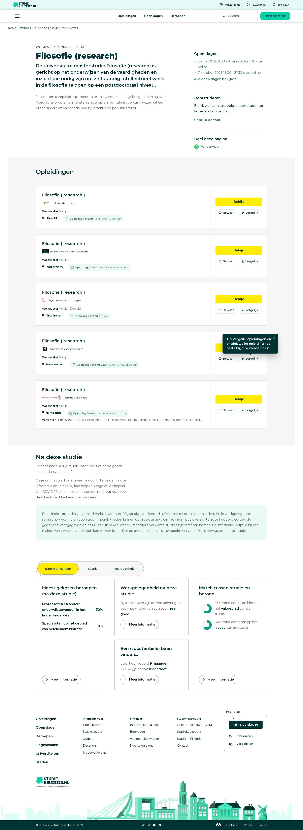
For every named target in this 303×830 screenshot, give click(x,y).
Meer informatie (63, 679)
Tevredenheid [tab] (124, 569)
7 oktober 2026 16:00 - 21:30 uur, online (229, 73)
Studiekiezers (92, 732)
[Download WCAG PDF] (218, 825)
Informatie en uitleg (144, 725)
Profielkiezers (92, 725)
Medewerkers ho (95, 752)
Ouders (88, 739)
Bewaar (226, 215)
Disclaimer (232, 824)
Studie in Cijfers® (189, 739)
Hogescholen (47, 745)
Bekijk (248, 204)
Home (12, 28)
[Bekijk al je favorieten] (241, 736)
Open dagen (153, 16)
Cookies (262, 824)
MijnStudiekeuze (245, 724)
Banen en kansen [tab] (58, 569)
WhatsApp (210, 146)
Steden (42, 762)
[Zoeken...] (240, 16)
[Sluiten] (274, 340)
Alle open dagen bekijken (215, 79)
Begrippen (137, 732)
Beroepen (178, 16)
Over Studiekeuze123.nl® (194, 725)
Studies (25, 28)
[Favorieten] (256, 4)
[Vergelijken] (230, 4)
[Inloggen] (280, 4)
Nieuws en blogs (141, 745)
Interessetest (275, 16)
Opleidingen (126, 16)
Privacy (249, 824)
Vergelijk (249, 215)
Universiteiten (47, 753)
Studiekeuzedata (189, 732)
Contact (182, 745)
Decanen (89, 745)
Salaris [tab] (92, 569)
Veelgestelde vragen (144, 739)
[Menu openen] (17, 16)
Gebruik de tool (207, 120)
